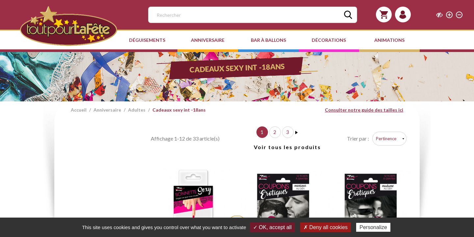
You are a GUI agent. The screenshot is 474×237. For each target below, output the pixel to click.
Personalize (373, 227)
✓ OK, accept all (272, 227)
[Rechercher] (252, 15)
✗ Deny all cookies (325, 227)
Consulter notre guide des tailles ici (364, 110)
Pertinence (386, 138)
